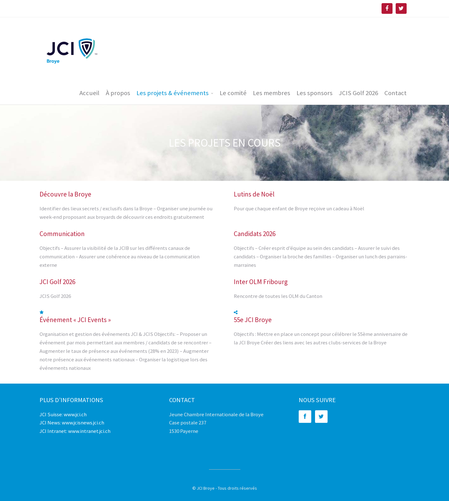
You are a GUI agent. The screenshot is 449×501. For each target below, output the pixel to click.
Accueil (89, 93)
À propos (118, 93)
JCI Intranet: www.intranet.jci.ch (75, 431)
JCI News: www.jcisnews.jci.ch (72, 422)
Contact (395, 93)
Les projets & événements (172, 93)
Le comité (233, 93)
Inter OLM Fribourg (261, 281)
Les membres (271, 93)
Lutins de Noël (254, 194)
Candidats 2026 (254, 233)
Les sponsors (315, 93)
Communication (62, 233)
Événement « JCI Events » (75, 319)
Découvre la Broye (65, 194)
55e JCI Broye (253, 319)
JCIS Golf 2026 (358, 93)
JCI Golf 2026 (57, 281)
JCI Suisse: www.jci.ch (63, 414)
